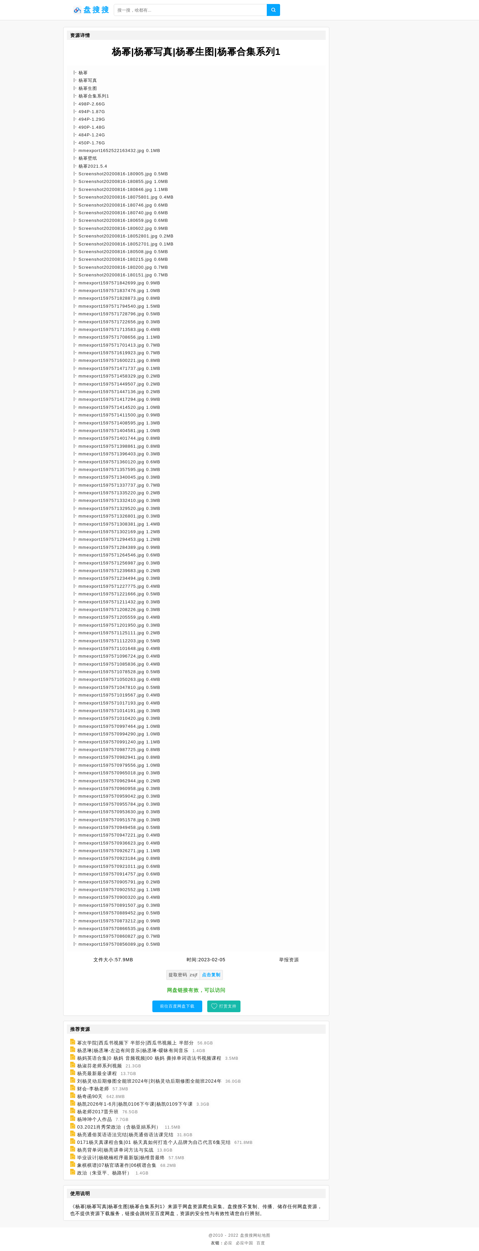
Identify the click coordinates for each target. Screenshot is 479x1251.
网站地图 (261, 1235)
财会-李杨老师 (93, 1088)
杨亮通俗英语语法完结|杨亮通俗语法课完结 (125, 1134)
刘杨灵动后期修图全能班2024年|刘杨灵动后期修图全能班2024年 (149, 1081)
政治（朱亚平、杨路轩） (104, 1172)
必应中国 (244, 1243)
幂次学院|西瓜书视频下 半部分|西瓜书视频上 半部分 (135, 1042)
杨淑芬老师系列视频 (99, 1065)
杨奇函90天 (90, 1096)
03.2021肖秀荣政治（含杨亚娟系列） (119, 1127)
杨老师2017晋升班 (98, 1111)
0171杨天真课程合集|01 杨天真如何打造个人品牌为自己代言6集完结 (154, 1142)
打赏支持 (228, 1006)
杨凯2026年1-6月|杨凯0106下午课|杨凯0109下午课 (135, 1104)
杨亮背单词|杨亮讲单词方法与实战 (115, 1150)
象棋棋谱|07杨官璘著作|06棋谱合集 (117, 1165)
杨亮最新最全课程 (97, 1073)
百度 (260, 1243)
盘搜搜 (246, 1235)
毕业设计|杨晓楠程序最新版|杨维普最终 (121, 1157)
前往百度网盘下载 (177, 1006)
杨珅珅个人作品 (94, 1119)
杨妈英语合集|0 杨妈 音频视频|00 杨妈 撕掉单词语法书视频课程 (149, 1058)
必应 (228, 1243)
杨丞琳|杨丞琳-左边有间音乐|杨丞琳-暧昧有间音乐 (133, 1050)
